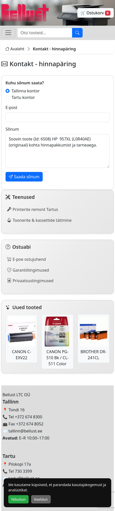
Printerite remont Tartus (32, 209)
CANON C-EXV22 (21, 338)
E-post (11, 107)
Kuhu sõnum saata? (25, 83)
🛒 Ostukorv (96, 13)
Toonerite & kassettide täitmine (39, 220)
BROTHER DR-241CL (93, 338)
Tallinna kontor (26, 91)
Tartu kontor (23, 97)
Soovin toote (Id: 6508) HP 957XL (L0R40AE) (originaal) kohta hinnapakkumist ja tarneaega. (57, 151)
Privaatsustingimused (30, 280)
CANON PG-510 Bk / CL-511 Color (57, 341)
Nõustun (18, 499)
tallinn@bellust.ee (25, 431)
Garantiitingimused (28, 270)
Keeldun (41, 499)
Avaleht (14, 49)
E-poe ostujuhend (26, 259)
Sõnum (12, 129)
